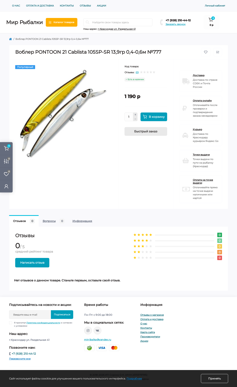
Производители (150, 336)
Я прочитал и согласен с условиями (43, 324)
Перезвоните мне (20, 358)
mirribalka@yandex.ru (97, 339)
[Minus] (135, 119)
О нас (16, 5)
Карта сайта (147, 332)
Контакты (67, 5)
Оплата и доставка (40, 5)
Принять (214, 378)
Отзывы (85, 5)
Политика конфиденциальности (43, 322)
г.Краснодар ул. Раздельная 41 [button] (117, 28)
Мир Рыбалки (24, 22)
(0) (137, 72)
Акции (101, 5)
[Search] (87, 22)
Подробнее (134, 378)
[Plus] (135, 114)
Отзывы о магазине (152, 314)
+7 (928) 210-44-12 (178, 20)
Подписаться (62, 314)
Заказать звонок (175, 24)
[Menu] (61, 22)
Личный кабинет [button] (215, 5)
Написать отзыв (32, 262)
